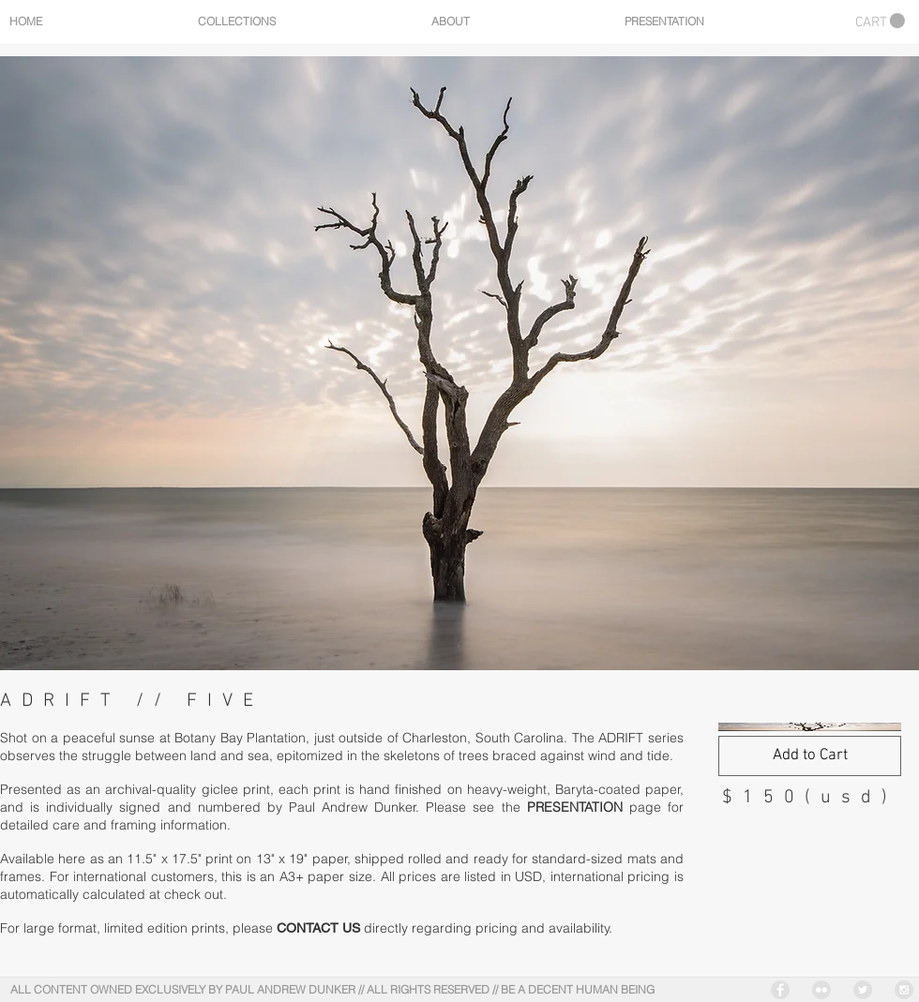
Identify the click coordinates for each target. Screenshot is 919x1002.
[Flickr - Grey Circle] (821, 989)
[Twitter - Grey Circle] (862, 989)
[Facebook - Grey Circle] (780, 989)
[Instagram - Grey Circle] (904, 989)
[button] (880, 21)
